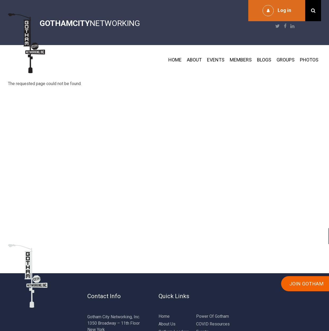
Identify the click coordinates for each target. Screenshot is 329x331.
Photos (309, 60)
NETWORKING (90, 23)
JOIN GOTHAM (306, 284)
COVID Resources (213, 323)
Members (241, 60)
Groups (286, 60)
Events (215, 60)
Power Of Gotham (212, 316)
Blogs (264, 60)
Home (175, 60)
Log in (284, 10)
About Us (167, 323)
